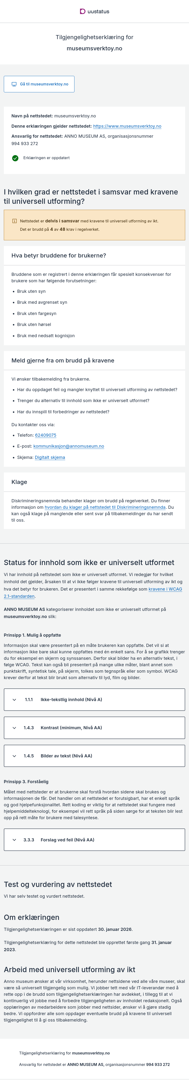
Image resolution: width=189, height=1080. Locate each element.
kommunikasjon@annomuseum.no (68, 446)
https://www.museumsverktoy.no (127, 126)
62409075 (45, 435)
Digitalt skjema (50, 457)
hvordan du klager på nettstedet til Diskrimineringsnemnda (105, 507)
